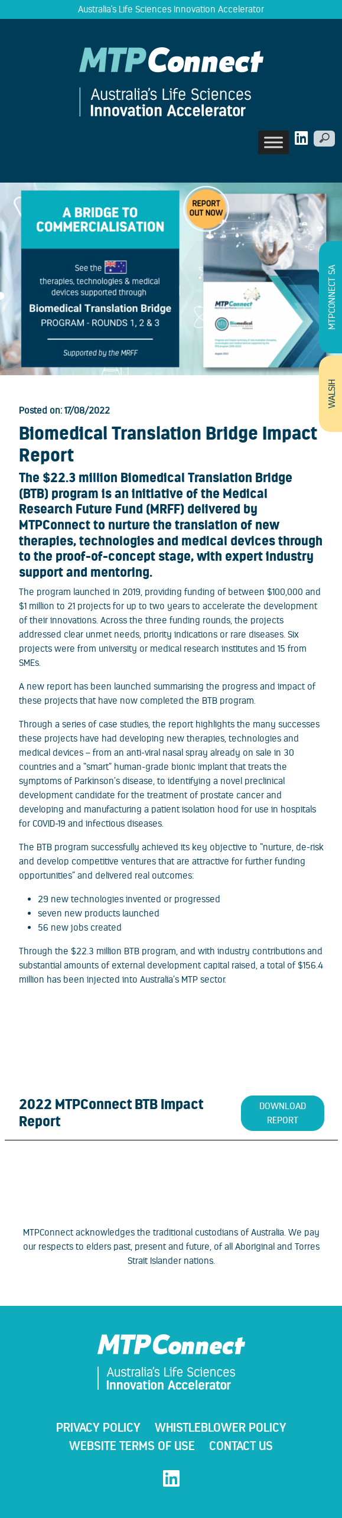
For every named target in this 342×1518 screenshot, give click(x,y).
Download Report (282, 1113)
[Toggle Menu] (273, 142)
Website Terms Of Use (132, 1445)
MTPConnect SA (331, 297)
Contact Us (241, 1445)
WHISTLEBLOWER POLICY (220, 1427)
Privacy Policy (98, 1427)
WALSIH (331, 393)
